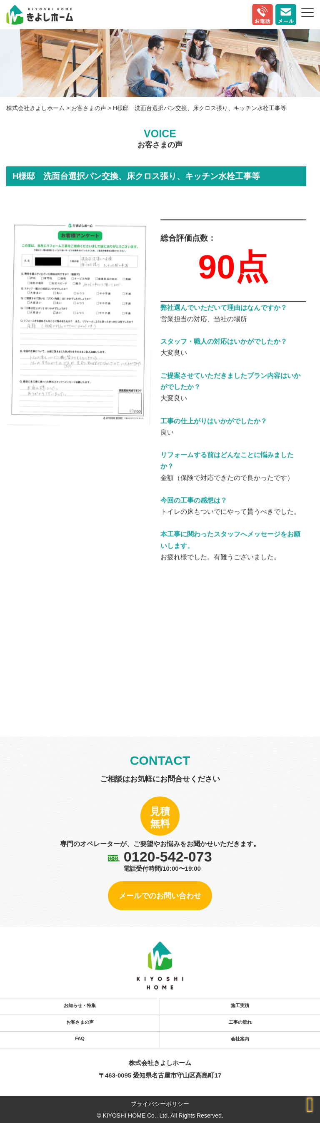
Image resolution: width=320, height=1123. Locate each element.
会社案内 (240, 1038)
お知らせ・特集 (80, 1005)
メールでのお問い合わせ (160, 896)
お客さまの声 (80, 1022)
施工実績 (240, 1005)
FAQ (80, 1038)
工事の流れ (240, 1022)
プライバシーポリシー (160, 1103)
